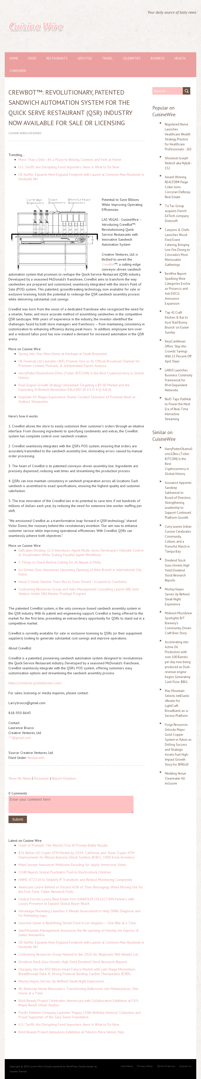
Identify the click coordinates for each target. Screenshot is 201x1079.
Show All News (19, 778)
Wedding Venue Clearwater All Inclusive (175, 778)
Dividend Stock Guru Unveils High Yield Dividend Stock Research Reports (72, 962)
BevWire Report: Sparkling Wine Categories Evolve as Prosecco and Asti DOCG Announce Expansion (177, 289)
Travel (107, 58)
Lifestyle (85, 58)
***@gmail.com (19, 738)
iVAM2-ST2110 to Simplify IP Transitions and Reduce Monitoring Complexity (75, 879)
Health (180, 58)
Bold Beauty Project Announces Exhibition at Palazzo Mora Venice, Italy (71, 1032)
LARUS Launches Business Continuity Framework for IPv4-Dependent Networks (178, 380)
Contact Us (185, 1066)
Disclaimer (41, 778)
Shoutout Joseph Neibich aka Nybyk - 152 (178, 163)
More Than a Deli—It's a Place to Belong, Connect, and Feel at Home (69, 159)
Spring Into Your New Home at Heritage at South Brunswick (62, 353)
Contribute (127, 1066)
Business (158, 58)
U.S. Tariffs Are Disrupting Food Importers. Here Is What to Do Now (68, 167)
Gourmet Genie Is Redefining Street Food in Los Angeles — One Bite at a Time (77, 923)
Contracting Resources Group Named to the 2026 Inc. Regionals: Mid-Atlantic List (78, 954)
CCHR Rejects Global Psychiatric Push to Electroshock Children (64, 872)
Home (14, 58)
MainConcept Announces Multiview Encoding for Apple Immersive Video (72, 864)
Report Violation (64, 778)
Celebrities (132, 58)
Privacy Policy (145, 1066)
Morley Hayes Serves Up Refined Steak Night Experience (61, 981)
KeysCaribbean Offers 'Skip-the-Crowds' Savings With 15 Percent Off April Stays (178, 351)
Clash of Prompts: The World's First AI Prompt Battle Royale (63, 845)
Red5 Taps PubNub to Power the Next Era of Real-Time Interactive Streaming (178, 409)
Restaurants (57, 58)
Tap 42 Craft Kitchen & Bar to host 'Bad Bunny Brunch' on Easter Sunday (177, 322)
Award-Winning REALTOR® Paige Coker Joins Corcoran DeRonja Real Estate (177, 187)
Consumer (18, 71)
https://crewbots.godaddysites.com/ (35, 683)
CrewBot (108, 264)
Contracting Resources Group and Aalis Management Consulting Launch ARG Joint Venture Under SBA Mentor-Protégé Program (78, 591)
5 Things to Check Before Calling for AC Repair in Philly (59, 562)
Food (32, 58)
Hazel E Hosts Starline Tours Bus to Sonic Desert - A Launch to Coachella (72, 581)
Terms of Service (166, 1066)
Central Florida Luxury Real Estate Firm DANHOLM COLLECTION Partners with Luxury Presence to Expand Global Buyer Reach (76, 901)
